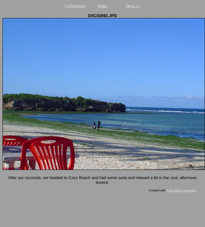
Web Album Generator (181, 190)
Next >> (133, 5)
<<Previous (75, 5)
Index (102, 5)
